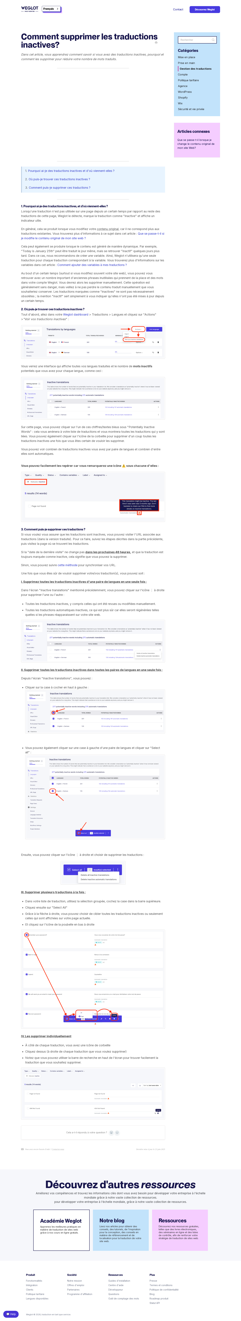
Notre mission (74, 1280)
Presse (153, 1280)
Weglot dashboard (75, 314)
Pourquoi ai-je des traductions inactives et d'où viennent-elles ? (71, 171)
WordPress (185, 91)
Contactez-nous (58, 1149)
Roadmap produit (159, 1298)
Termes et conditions (161, 1285)
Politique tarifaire (188, 80)
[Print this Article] (156, 43)
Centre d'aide (116, 1285)
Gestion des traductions (196, 68)
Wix (180, 103)
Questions (113, 1294)
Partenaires (73, 1289)
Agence (182, 86)
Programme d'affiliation (79, 1294)
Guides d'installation (119, 1280)
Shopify (183, 97)
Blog (152, 1294)
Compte (183, 74)
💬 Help (11, 1314)
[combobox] (51, 9)
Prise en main (186, 63)
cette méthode (67, 565)
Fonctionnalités (34, 1280)
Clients (29, 1289)
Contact (178, 9)
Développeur (115, 1289)
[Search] (197, 40)
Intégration (32, 1285)
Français (48, 8)
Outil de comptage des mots (123, 1298)
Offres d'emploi (75, 1285)
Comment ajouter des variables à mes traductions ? (92, 265)
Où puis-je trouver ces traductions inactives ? (59, 179)
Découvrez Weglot (205, 9)
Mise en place (186, 57)
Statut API (155, 1303)
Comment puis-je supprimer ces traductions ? (59, 187)
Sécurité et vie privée (191, 109)
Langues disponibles (37, 1298)
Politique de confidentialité (164, 1289)
